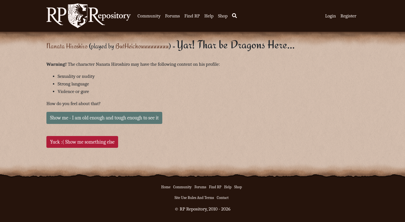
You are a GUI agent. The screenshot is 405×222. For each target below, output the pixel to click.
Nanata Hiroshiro (66, 46)
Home (165, 187)
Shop (223, 16)
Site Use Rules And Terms (194, 198)
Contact (223, 198)
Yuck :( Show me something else (82, 142)
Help (208, 16)
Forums (172, 16)
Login (330, 16)
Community (149, 16)
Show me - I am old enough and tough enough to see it (104, 118)
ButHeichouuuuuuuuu (142, 46)
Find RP (192, 16)
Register (348, 16)
